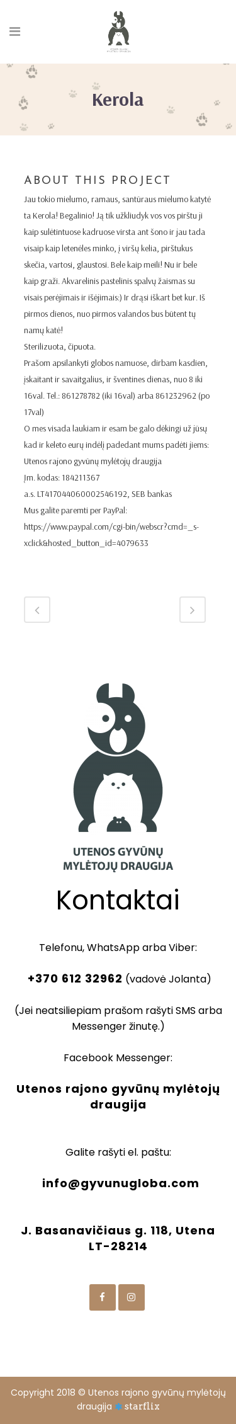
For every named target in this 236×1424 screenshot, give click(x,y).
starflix (142, 1406)
